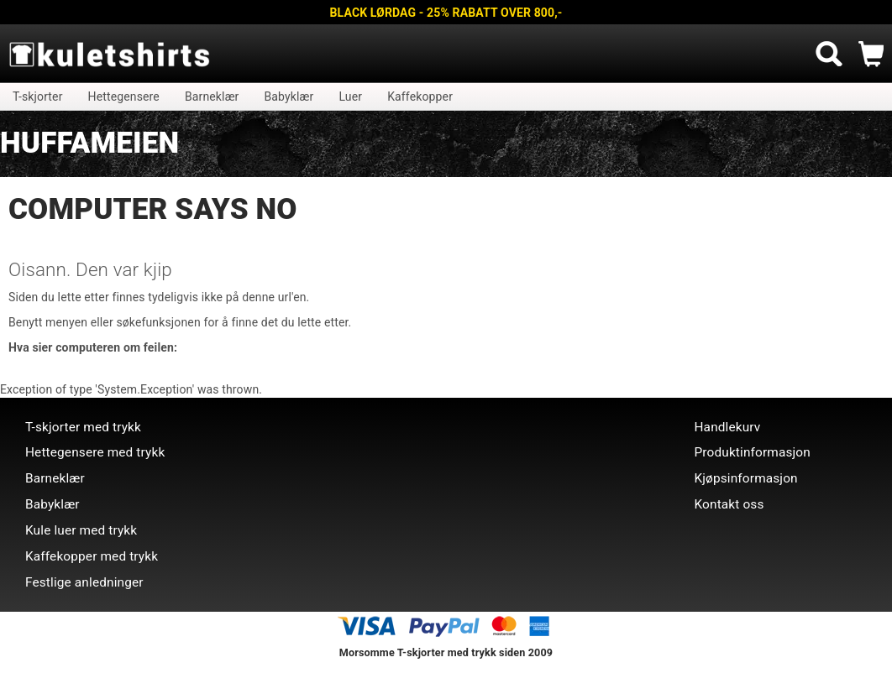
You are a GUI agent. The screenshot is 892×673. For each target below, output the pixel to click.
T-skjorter (38, 96)
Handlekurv (728, 427)
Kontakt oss (729, 504)
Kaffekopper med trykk (91, 556)
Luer (350, 96)
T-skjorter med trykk (83, 427)
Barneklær (212, 96)
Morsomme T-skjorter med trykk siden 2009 (446, 652)
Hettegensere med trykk (95, 452)
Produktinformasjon (753, 452)
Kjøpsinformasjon (746, 478)
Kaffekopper (420, 96)
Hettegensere (124, 96)
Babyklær (289, 96)
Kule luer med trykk (81, 530)
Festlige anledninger (84, 582)
